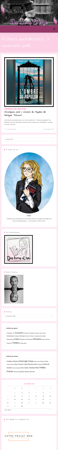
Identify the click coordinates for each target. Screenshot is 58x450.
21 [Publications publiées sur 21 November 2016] (7, 403)
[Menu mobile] (54, 29)
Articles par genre (12, 328)
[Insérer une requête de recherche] (29, 139)
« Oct (5, 410)
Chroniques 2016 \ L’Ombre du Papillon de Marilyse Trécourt (25, 113)
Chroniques (8, 109)
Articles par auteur (12, 356)
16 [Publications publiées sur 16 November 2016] (22, 399)
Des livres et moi (20, 109)
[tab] (12, 328)
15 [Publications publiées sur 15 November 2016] (15, 399)
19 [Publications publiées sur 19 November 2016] (43, 399)
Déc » (10, 410)
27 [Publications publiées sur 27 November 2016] (50, 403)
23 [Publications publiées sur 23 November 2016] (22, 403)
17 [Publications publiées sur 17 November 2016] (29, 399)
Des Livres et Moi (12, 29)
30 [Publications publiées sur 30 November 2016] (22, 406)
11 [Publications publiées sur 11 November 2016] (36, 396)
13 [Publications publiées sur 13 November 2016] (50, 396)
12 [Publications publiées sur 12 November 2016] (43, 396)
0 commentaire (11, 129)
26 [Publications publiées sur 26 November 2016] (43, 403)
